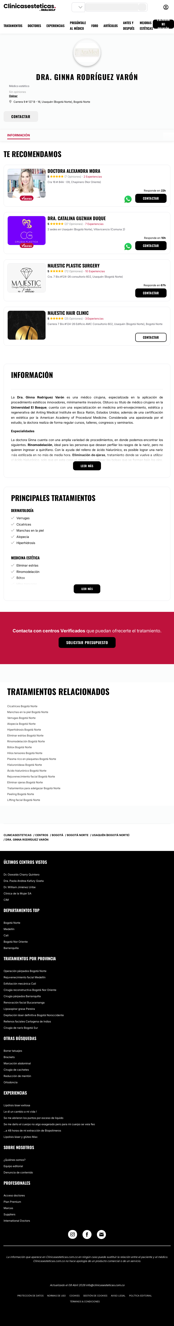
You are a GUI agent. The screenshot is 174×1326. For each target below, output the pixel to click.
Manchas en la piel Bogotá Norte (27, 712)
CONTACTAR (20, 116)
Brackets (9, 1057)
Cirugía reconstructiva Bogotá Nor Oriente (30, 990)
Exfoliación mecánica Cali (20, 983)
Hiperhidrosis (25, 543)
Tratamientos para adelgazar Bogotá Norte (33, 788)
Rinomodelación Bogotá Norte (26, 741)
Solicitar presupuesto (87, 642)
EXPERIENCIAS (55, 25)
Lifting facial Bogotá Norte (23, 800)
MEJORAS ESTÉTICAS (146, 25)
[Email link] (101, 1234)
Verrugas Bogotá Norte (21, 718)
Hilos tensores (26, 584)
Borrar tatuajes (13, 1050)
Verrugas (23, 518)
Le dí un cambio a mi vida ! (20, 1111)
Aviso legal (118, 1295)
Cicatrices (23, 524)
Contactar (151, 198)
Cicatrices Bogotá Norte (22, 706)
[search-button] (142, 7)
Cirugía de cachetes (16, 1069)
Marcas (8, 1208)
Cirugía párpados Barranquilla (22, 996)
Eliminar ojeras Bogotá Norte (25, 782)
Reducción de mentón (17, 1076)
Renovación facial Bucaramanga (24, 1002)
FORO (94, 25)
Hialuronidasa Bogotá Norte (24, 764)
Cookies (74, 1295)
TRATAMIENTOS (13, 25)
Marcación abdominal (17, 1063)
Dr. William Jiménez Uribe (20, 887)
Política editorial (140, 1295)
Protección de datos (30, 1295)
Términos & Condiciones (85, 1301)
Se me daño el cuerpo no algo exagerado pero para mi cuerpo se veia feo (49, 1124)
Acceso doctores (14, 1195)
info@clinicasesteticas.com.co (105, 1285)
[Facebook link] (87, 1235)
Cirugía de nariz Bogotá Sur (21, 1027)
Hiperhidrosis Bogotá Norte (24, 729)
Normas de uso (56, 1295)
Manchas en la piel (30, 530)
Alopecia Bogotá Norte (21, 723)
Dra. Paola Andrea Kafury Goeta (24, 880)
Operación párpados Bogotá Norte (25, 971)
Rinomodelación (27, 572)
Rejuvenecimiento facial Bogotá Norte (31, 776)
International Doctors (17, 1220)
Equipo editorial (13, 1166)
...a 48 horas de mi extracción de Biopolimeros (32, 1130)
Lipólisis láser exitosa (17, 1105)
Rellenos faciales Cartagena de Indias (27, 1021)
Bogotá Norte (12, 922)
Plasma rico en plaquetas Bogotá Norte (31, 759)
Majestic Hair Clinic (68, 312)
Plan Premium (12, 1201)
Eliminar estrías (27, 565)
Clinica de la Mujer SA (17, 893)
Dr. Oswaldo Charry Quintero (21, 874)
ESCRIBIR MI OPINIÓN (163, 24)
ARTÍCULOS (110, 25)
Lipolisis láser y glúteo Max (20, 1137)
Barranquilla (11, 948)
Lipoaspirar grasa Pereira (19, 1009)
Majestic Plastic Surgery (74, 265)
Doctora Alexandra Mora (74, 170)
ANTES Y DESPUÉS (128, 25)
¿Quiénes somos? (14, 1159)
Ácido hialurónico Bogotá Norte (26, 770)
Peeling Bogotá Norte (20, 794)
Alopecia (22, 537)
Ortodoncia (11, 1082)
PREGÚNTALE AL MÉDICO (78, 25)
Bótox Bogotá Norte (19, 747)
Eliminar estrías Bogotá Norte (25, 735)
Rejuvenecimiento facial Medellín (25, 977)
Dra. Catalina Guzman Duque (77, 218)
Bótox (20, 578)
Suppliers (9, 1214)
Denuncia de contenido (18, 1172)
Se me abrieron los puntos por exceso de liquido (33, 1118)
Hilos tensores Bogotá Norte (24, 753)
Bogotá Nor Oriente (16, 941)
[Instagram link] (72, 1235)
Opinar (13, 96)
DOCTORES (34, 25)
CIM (6, 899)
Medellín (9, 929)
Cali (6, 935)
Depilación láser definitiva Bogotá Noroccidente (34, 1015)
